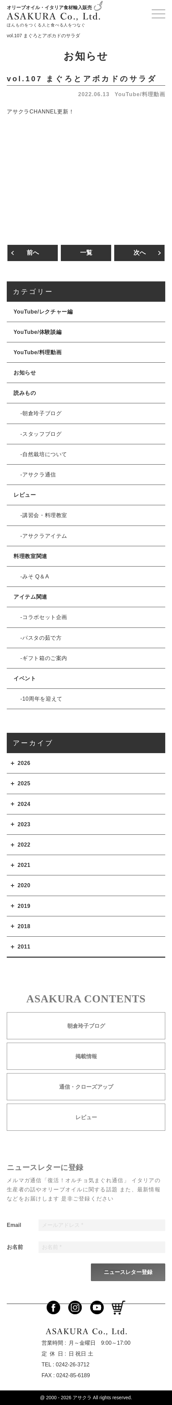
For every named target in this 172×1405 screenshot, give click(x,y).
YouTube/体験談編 (38, 332)
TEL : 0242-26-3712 (66, 1364)
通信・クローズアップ (86, 1100)
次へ (139, 252)
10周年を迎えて (42, 699)
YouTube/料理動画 (140, 94)
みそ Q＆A (35, 576)
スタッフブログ (42, 434)
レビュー (25, 495)
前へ (33, 252)
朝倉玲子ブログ (42, 413)
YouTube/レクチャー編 (43, 312)
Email (14, 1238)
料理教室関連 (30, 556)
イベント (25, 678)
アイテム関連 (30, 597)
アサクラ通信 (39, 474)
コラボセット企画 (44, 617)
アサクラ (82, 1397)
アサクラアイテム (44, 536)
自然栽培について (44, 454)
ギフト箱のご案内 (44, 658)
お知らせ (25, 373)
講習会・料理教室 (44, 515)
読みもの (25, 393)
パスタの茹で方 (42, 638)
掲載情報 (86, 1069)
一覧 (86, 252)
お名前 (15, 1260)
